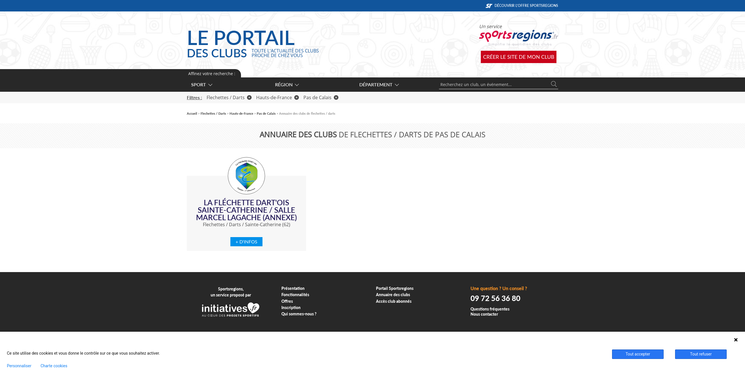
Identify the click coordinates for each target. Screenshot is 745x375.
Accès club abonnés (393, 301)
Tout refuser (700, 354)
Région (286, 84)
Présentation (293, 288)
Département (378, 84)
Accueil (192, 113)
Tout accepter (638, 354)
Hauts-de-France (277, 97)
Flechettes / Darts (229, 97)
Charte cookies (53, 366)
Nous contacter (484, 314)
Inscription (291, 307)
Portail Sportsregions (394, 288)
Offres (287, 301)
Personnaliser (19, 366)
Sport (201, 84)
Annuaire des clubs (393, 294)
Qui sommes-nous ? (299, 313)
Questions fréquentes (489, 308)
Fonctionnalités (295, 294)
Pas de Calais (320, 97)
